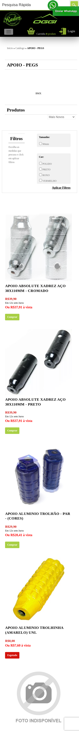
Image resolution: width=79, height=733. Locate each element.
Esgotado (12, 655)
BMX (38, 93)
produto (46, 33)
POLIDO (47, 163)
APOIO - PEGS (35, 48)
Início (10, 48)
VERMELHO (49, 180)
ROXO (46, 175)
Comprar (12, 316)
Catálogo (19, 48)
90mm (45, 144)
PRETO (46, 169)
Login (71, 31)
